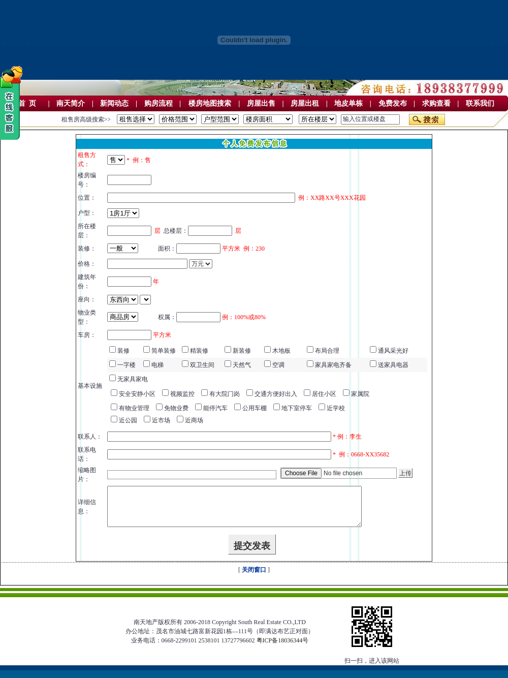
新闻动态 (114, 103)
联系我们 (480, 103)
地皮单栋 (348, 103)
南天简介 (70, 103)
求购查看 (436, 103)
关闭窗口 (254, 577)
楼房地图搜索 (209, 103)
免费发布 (392, 103)
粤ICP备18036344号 (283, 648)
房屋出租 (305, 103)
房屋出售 (261, 103)
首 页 (27, 103)
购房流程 (158, 103)
